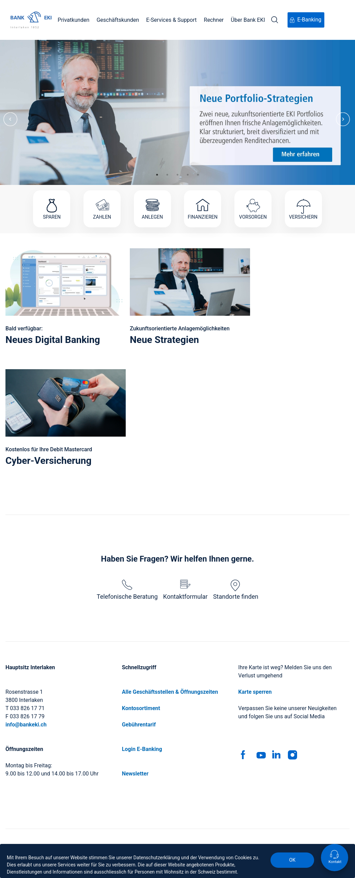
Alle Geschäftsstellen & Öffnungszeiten (170, 692)
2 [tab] (167, 174)
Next (343, 113)
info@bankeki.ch (26, 724)
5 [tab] (198, 174)
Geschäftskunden (117, 20)
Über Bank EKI (248, 20)
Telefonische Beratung (127, 590)
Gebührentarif (139, 724)
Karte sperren (255, 692)
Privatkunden (73, 20)
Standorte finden (235, 590)
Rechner (213, 20)
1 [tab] (157, 174)
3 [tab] (177, 174)
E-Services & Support (171, 20)
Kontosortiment (141, 708)
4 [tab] (187, 174)
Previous (10, 113)
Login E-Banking (142, 749)
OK (292, 860)
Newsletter (135, 773)
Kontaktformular (185, 590)
